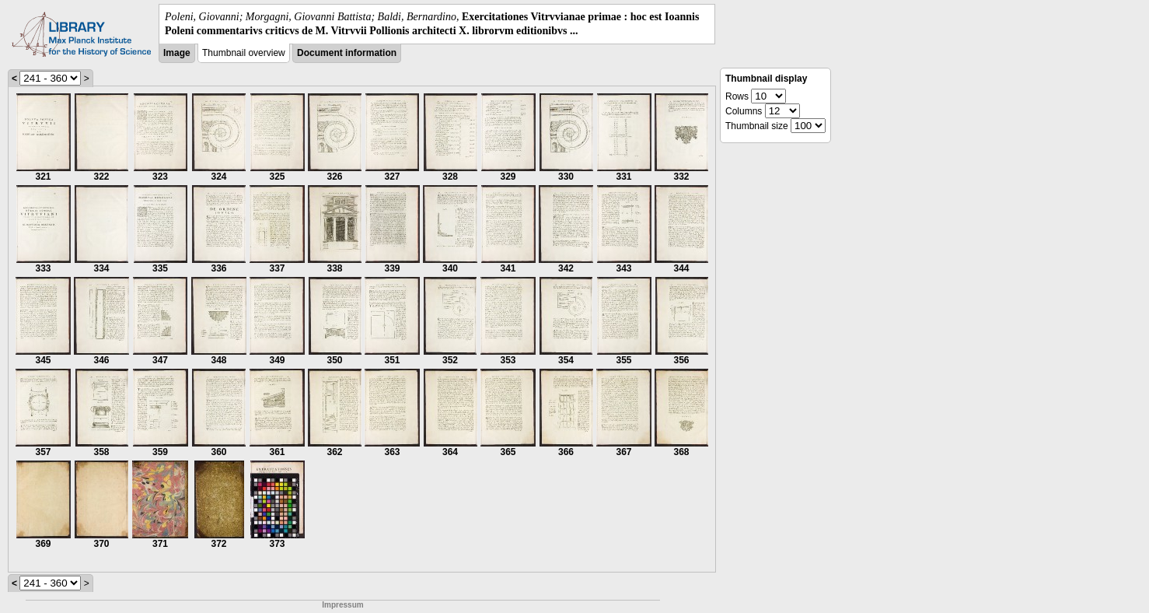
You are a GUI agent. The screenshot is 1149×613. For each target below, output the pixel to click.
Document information (346, 52)
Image (176, 52)
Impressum (342, 605)
